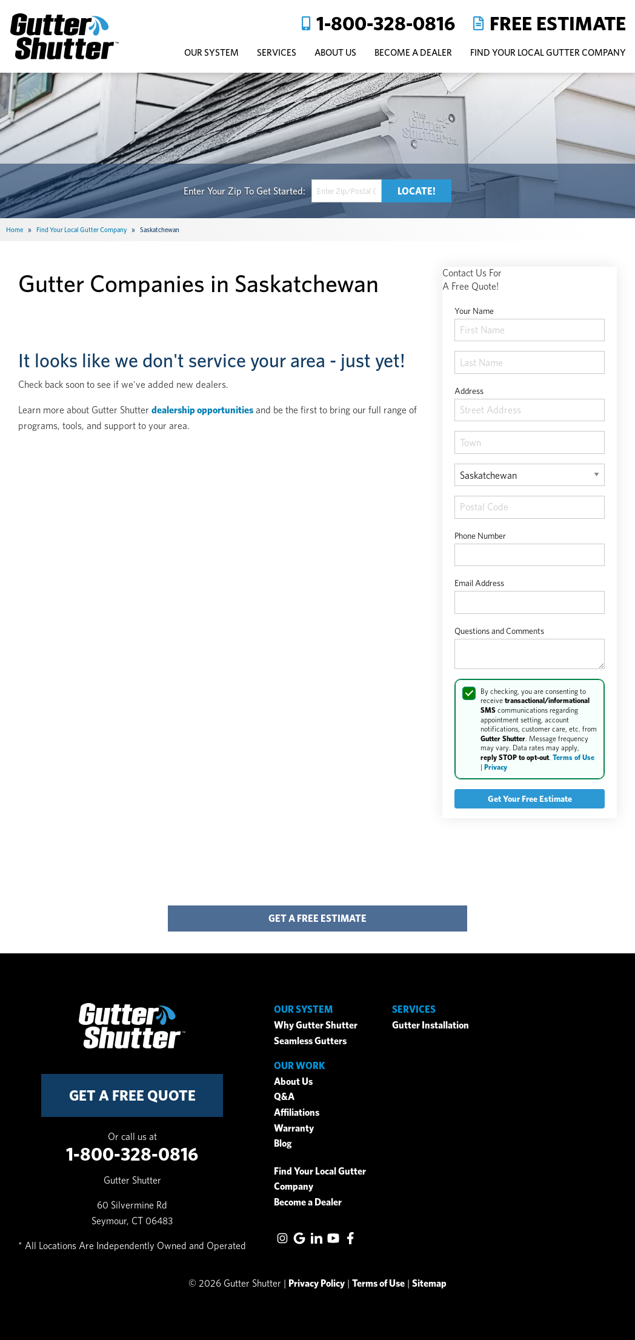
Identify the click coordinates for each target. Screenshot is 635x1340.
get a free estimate (317, 918)
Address (469, 391)
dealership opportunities (202, 410)
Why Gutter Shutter (315, 1025)
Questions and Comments (499, 631)
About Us (293, 1081)
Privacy (495, 767)
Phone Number (480, 536)
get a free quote (132, 1095)
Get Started (279, 190)
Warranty (294, 1128)
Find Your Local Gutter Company (548, 52)
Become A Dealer (413, 52)
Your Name (474, 311)
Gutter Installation (430, 1025)
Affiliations (296, 1112)
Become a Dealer (308, 1202)
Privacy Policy (316, 1283)
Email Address (479, 583)
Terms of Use (573, 757)
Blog (283, 1143)
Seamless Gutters (310, 1041)
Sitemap (429, 1283)
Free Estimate (558, 23)
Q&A (284, 1096)
